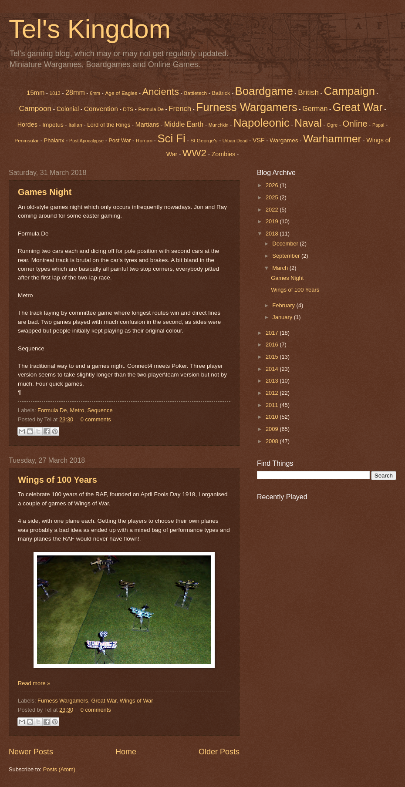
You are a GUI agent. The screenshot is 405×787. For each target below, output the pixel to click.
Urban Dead (235, 140)
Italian (75, 125)
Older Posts (219, 751)
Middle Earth (183, 124)
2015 (273, 356)
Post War (120, 141)
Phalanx (54, 140)
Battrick (221, 93)
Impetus (53, 124)
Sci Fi (171, 138)
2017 (273, 333)
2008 (273, 441)
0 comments (96, 419)
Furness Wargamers (246, 107)
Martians (147, 124)
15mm (35, 92)
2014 (273, 369)
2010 (273, 417)
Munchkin (219, 125)
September (286, 255)
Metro (77, 410)
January (283, 317)
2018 (273, 233)
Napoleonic (261, 123)
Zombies (224, 154)
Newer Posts (31, 751)
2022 (273, 209)
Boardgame (264, 91)
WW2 (194, 152)
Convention (101, 108)
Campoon (35, 108)
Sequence (100, 410)
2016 (273, 344)
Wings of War (136, 700)
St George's (203, 141)
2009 (273, 429)
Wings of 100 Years (57, 479)
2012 (273, 393)
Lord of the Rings (108, 124)
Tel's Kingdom (90, 29)
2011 (273, 405)
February (284, 305)
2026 (273, 185)
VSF (259, 140)
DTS (128, 109)
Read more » (34, 683)
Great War (103, 700)
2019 (273, 221)
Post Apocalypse (86, 140)
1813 (55, 93)
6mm (95, 93)
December (286, 243)
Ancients (160, 91)
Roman (144, 141)
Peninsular (26, 141)
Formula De (150, 109)
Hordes (27, 124)
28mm (75, 92)
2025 (273, 197)
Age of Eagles (121, 93)
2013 (273, 380)
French (180, 108)
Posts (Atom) (59, 769)
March (280, 268)
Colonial (68, 108)
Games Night (44, 192)
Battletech (195, 93)
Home (125, 751)
